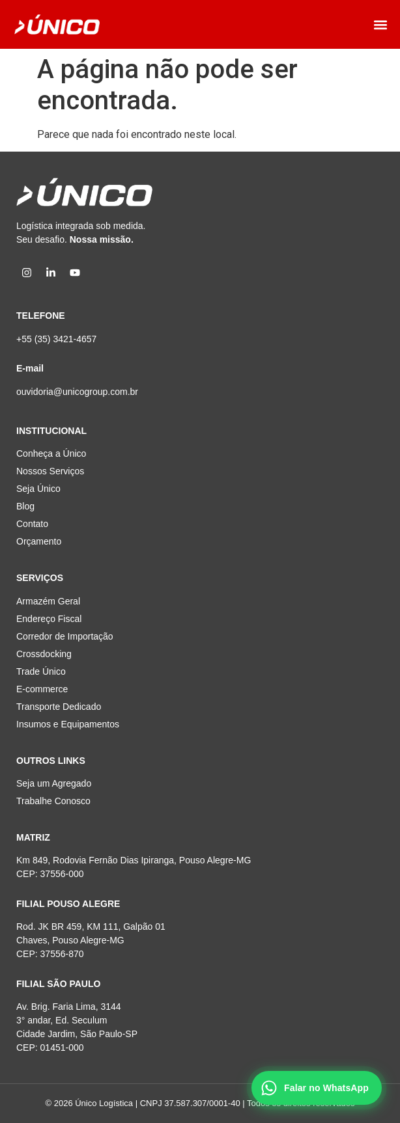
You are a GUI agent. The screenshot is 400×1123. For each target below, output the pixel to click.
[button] (381, 24)
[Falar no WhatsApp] (316, 1088)
